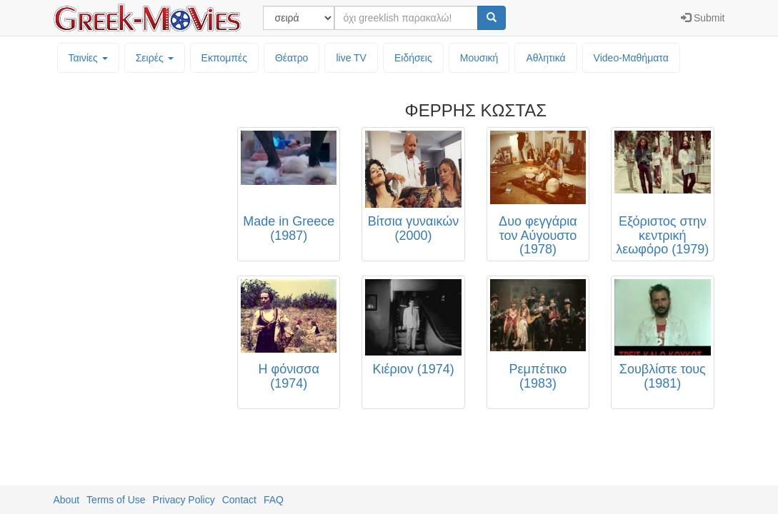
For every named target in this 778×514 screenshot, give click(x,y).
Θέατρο (292, 58)
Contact (239, 499)
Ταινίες (88, 58)
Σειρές (155, 58)
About (67, 499)
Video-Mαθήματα (631, 58)
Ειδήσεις (413, 58)
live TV (351, 58)
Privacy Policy (184, 499)
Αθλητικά (545, 58)
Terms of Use (115, 499)
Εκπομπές (224, 58)
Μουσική (479, 58)
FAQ (274, 499)
